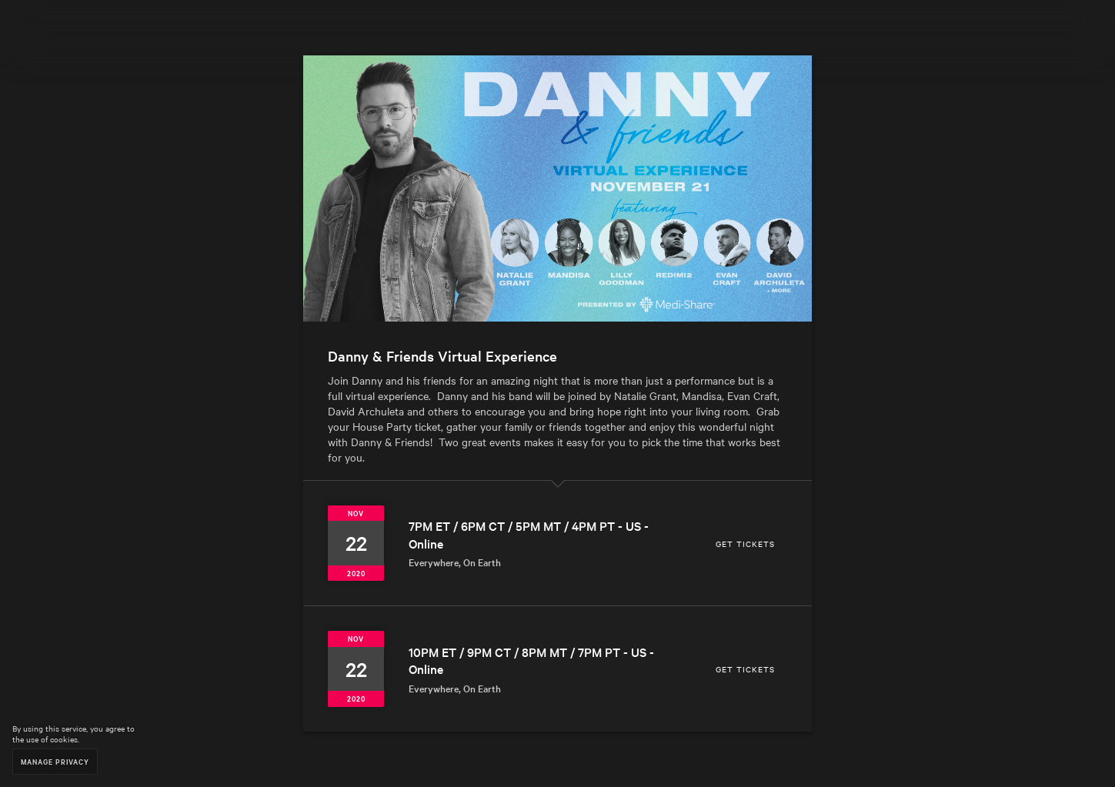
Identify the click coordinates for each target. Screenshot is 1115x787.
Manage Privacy (55, 761)
